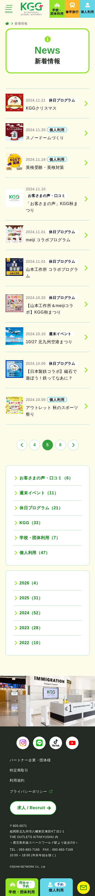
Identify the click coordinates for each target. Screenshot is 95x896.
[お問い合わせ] (83, 887)
